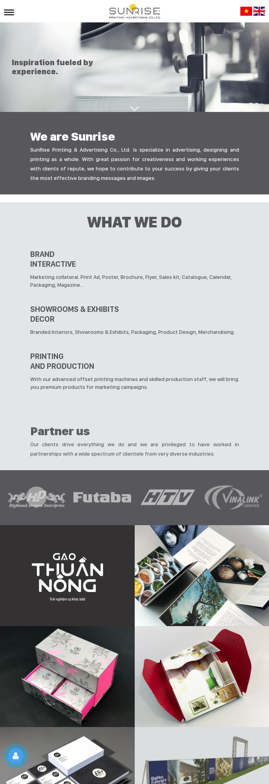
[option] (37, 497)
